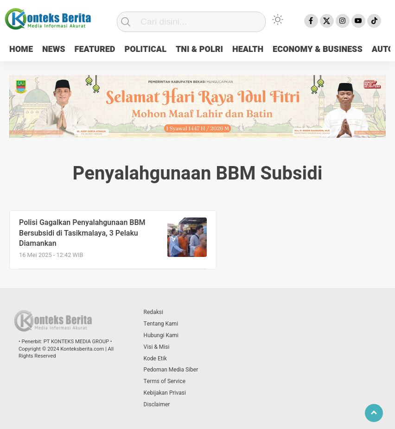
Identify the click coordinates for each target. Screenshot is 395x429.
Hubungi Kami (161, 335)
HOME (21, 49)
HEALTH (247, 49)
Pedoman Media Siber (171, 369)
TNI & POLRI (199, 49)
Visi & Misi (157, 347)
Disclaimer (157, 404)
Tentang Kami (161, 324)
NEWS (53, 49)
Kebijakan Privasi (165, 393)
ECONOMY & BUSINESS (318, 49)
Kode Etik (155, 358)
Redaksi (153, 312)
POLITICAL (145, 49)
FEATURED (95, 49)
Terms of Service (164, 381)
